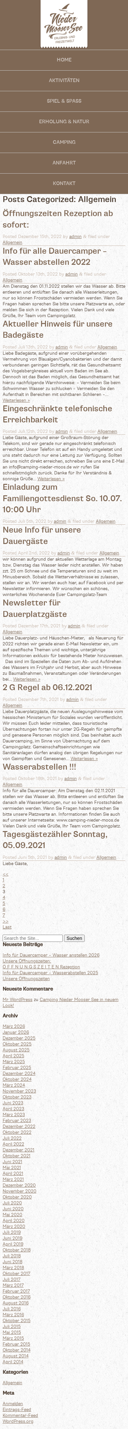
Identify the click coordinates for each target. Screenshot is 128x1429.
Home (64, 60)
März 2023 (14, 1115)
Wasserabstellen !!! (39, 767)
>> (6, 921)
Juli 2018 (12, 1256)
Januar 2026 (16, 1032)
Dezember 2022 (19, 1126)
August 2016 (16, 1303)
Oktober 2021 (17, 1156)
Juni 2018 (12, 1262)
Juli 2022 (12, 1138)
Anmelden (13, 1404)
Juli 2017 (11, 1279)
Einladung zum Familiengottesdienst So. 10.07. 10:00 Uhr (62, 499)
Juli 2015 (12, 1326)
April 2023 (13, 1109)
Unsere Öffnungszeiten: (27, 961)
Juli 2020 (12, 1203)
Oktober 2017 (16, 1273)
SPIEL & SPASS (64, 101)
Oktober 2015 (17, 1320)
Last (7, 927)
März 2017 (13, 1285)
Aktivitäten (64, 80)
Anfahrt (64, 163)
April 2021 (13, 1173)
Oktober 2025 (17, 1044)
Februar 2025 (17, 1067)
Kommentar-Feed (20, 1415)
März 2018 (13, 1268)
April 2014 (13, 1362)
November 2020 (19, 1191)
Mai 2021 (12, 1167)
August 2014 (16, 1356)
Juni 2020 (13, 1209)
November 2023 (19, 1091)
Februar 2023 (17, 1120)
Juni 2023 (13, 1103)
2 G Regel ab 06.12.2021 (47, 688)
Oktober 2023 (17, 1097)
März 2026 (14, 1026)
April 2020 (14, 1220)
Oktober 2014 (17, 1350)
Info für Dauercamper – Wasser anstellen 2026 (51, 955)
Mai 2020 (12, 1215)
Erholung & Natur (64, 121)
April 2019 (13, 1244)
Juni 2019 (12, 1238)
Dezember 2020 (19, 1185)
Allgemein (12, 242)
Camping (64, 142)
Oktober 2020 (17, 1197)
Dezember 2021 (18, 1150)
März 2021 (13, 1179)
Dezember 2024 (19, 1073)
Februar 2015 (16, 1344)
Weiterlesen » (16, 400)
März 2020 (14, 1226)
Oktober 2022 (17, 1132)
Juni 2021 (12, 1162)
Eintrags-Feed (17, 1409)
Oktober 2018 (17, 1250)
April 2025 (13, 1056)
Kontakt (64, 183)
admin (75, 236)
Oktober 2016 (17, 1297)
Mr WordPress (17, 999)
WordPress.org (18, 1421)
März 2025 (14, 1062)
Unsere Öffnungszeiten (26, 979)
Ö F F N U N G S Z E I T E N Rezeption (41, 967)
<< (6, 874)
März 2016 (13, 1315)
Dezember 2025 (19, 1038)
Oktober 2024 (17, 1079)
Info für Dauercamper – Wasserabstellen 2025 (50, 973)
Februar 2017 (16, 1291)
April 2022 (13, 1144)
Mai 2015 (12, 1332)
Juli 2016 (12, 1309)
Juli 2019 (12, 1232)
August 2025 (16, 1050)
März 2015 (13, 1338)
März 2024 (14, 1085)
